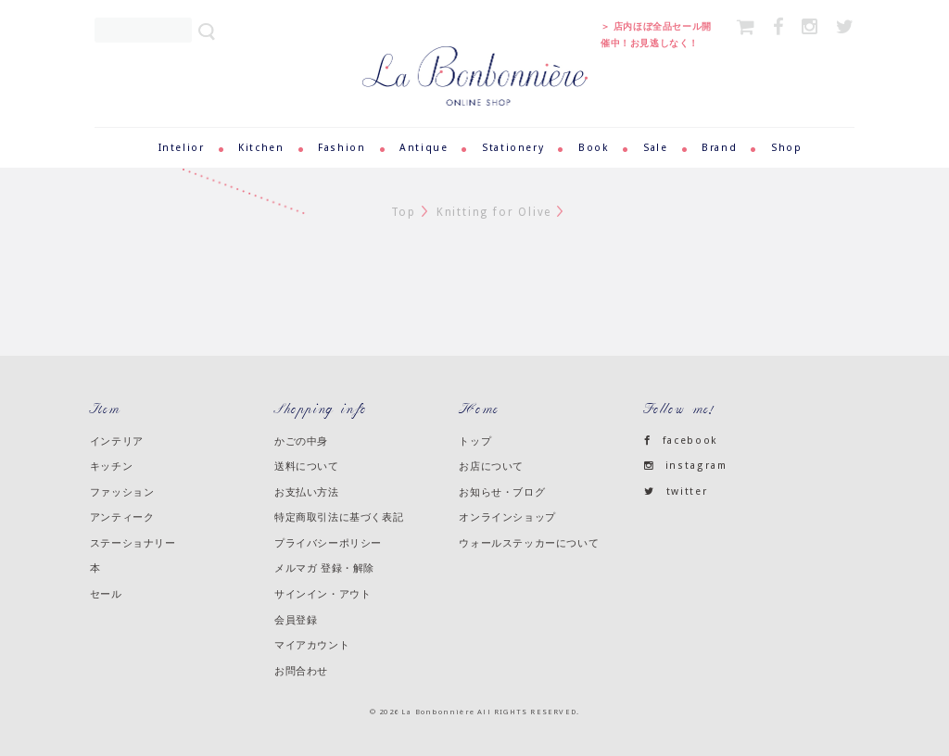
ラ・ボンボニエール (475, 54)
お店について (491, 466)
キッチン (111, 466)
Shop (786, 148)
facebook (681, 441)
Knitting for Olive (494, 212)
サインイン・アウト (322, 593)
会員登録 (295, 619)
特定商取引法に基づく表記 (338, 517)
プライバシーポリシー (328, 542)
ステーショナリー (133, 542)
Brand (719, 148)
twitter (676, 491)
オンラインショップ (507, 517)
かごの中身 (301, 441)
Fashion (341, 148)
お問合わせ (301, 670)
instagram (686, 466)
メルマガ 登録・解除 (324, 567)
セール (106, 593)
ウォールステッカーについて (529, 542)
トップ (475, 441)
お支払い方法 (306, 492)
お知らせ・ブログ (502, 492)
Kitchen (261, 148)
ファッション (122, 492)
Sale (655, 148)
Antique (423, 148)
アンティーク (122, 517)
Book (593, 148)
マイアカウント (311, 644)
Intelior (181, 148)
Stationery (513, 148)
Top (403, 212)
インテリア (117, 441)
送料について (306, 466)
